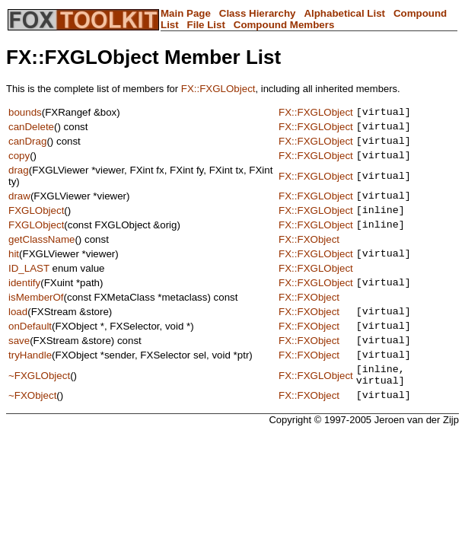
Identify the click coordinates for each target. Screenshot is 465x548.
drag (18, 179)
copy (19, 164)
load (17, 333)
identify (24, 302)
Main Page (186, 13)
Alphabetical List (344, 13)
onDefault (30, 350)
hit (13, 271)
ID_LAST (28, 286)
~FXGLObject (39, 407)
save (19, 367)
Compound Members (284, 24)
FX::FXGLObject (218, 88)
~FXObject (32, 431)
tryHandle (30, 384)
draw (19, 206)
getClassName (41, 255)
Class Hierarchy (257, 13)
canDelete (31, 130)
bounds (25, 113)
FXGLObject (36, 223)
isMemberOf (36, 317)
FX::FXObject (309, 255)
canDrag (27, 147)
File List (206, 24)
